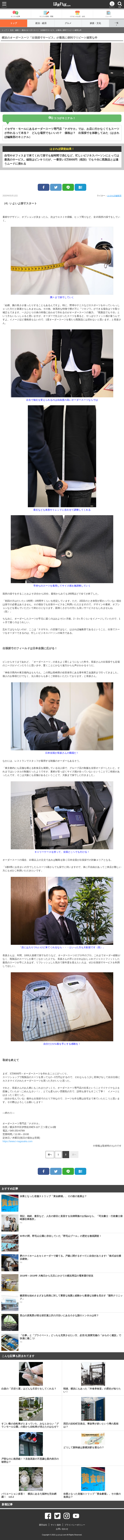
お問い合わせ (62, 1529)
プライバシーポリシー (75, 1525)
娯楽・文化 (95, 23)
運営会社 (43, 1525)
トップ (13, 23)
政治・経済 (40, 23)
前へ (50, 1154)
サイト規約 (56, 1525)
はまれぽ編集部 (114, 195)
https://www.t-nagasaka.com (17, 1141)
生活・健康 (14, 30)
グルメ (68, 23)
